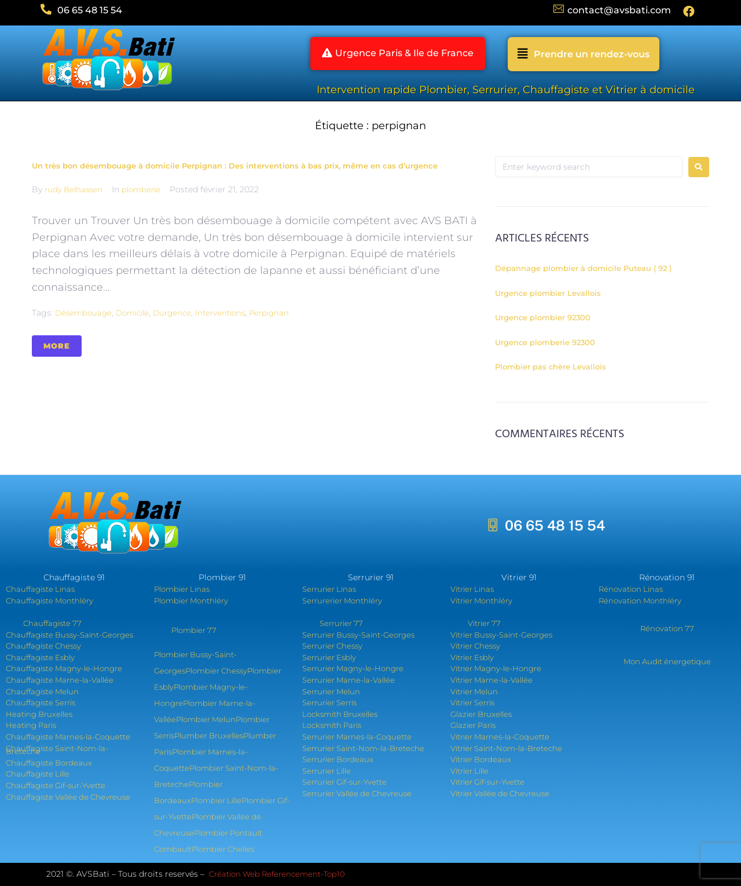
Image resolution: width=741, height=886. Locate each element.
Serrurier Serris (329, 702)
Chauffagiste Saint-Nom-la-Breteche (57, 750)
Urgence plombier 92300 (542, 317)
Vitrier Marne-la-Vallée (491, 679)
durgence (172, 312)
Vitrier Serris (472, 702)
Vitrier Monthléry (481, 600)
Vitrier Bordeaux (480, 759)
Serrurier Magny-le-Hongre (352, 668)
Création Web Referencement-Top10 (278, 873)
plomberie (141, 189)
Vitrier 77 (484, 623)
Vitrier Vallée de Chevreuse (499, 793)
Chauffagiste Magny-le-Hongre (64, 668)
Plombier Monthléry (191, 600)
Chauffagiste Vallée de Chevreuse (68, 796)
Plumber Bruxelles (208, 735)
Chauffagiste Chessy (43, 645)
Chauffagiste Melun (42, 691)
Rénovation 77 (667, 628)
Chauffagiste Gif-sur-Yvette (55, 785)
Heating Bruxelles (39, 714)
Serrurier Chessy (332, 645)
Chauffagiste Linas (40, 589)
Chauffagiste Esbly (40, 657)
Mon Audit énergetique (667, 661)
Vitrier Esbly (472, 657)
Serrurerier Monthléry (342, 600)
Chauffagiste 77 (52, 623)
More (56, 345)
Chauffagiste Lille (37, 773)
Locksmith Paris (331, 725)
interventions (220, 312)
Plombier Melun (206, 719)
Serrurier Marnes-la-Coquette (357, 736)
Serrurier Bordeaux (337, 759)
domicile (132, 312)
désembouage (83, 312)
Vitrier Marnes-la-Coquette (499, 736)
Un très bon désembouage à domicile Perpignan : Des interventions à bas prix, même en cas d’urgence (235, 165)
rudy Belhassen (73, 189)
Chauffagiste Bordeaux (49, 762)
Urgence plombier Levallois (548, 293)
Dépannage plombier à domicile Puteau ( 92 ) (583, 268)
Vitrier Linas (472, 589)
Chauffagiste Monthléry (49, 600)
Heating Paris (31, 725)
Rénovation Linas (631, 589)
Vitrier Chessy (475, 645)
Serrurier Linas (329, 589)
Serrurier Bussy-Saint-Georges (358, 634)
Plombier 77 (194, 630)
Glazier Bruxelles (481, 714)
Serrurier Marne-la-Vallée (348, 679)
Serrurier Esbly (329, 657)
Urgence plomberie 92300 (545, 342)
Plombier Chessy (216, 670)
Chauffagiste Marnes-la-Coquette (68, 736)
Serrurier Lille (326, 770)
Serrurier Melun (331, 691)
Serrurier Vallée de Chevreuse (357, 793)
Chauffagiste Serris (40, 702)
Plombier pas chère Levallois (550, 366)
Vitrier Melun (474, 691)
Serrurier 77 (341, 623)
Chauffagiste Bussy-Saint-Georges (69, 634)
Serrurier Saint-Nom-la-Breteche (363, 748)
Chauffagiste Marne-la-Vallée (59, 679)
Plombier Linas (182, 589)
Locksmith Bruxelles (339, 714)
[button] (397, 54)
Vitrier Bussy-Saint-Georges (501, 634)
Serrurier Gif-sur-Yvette (344, 781)
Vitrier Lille (469, 770)
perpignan (269, 312)
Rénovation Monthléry (640, 600)
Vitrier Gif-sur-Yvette (487, 781)
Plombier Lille (216, 800)
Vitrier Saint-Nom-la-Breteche (506, 748)
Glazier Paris (473, 725)
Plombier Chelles (223, 849)
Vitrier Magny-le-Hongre (495, 668)
